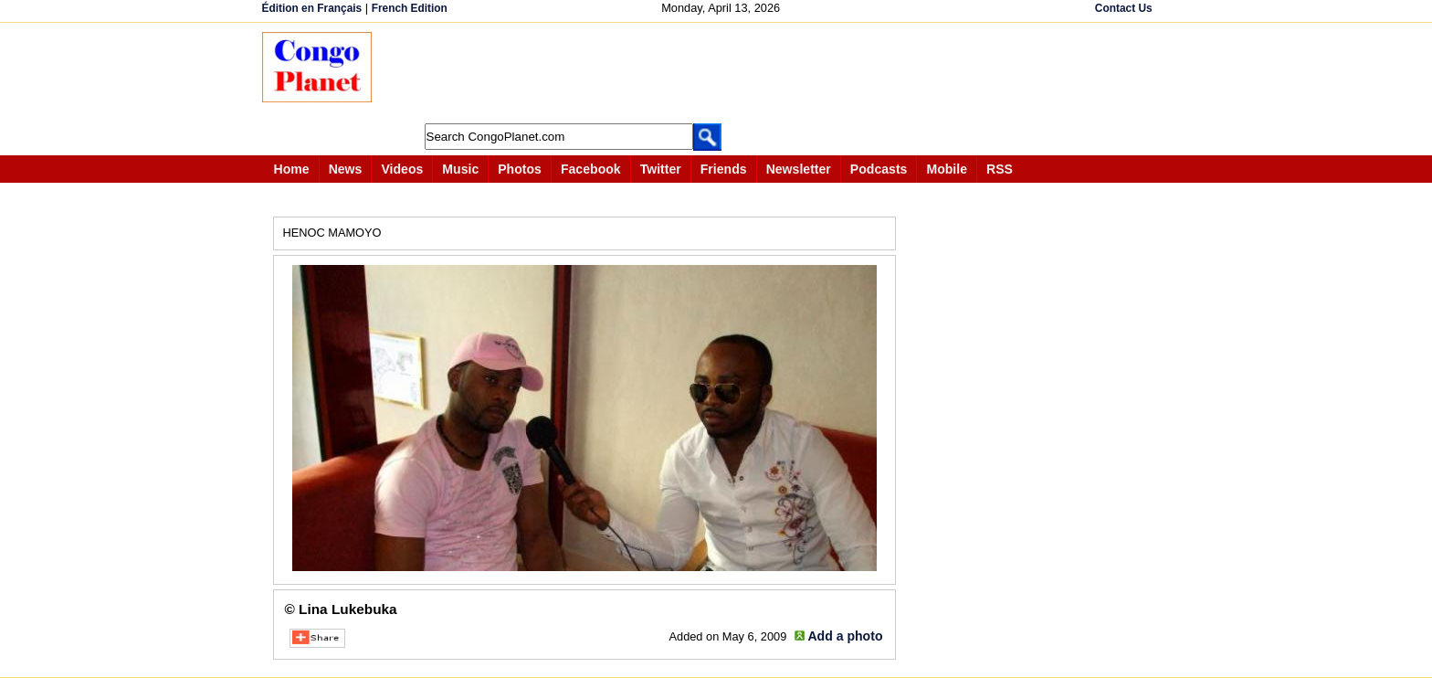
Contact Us (1124, 8)
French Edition (410, 8)
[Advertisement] (722, 73)
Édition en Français (312, 8)
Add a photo (844, 636)
